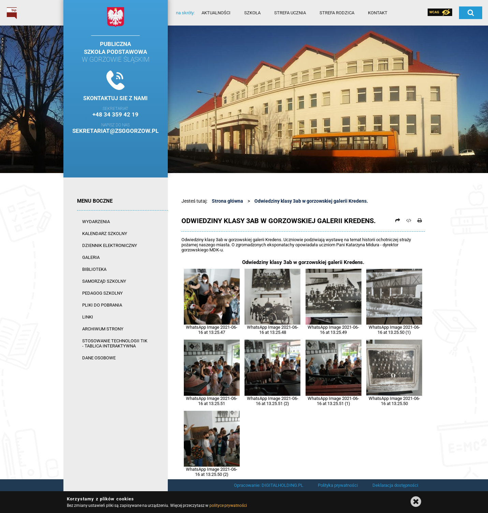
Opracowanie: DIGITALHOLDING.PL (268, 485)
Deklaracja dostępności (395, 485)
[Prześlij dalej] (397, 220)
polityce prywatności (228, 505)
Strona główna (227, 201)
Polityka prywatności (338, 485)
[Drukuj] (419, 220)
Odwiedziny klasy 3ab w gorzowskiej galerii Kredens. (311, 201)
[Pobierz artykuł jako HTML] (408, 220)
